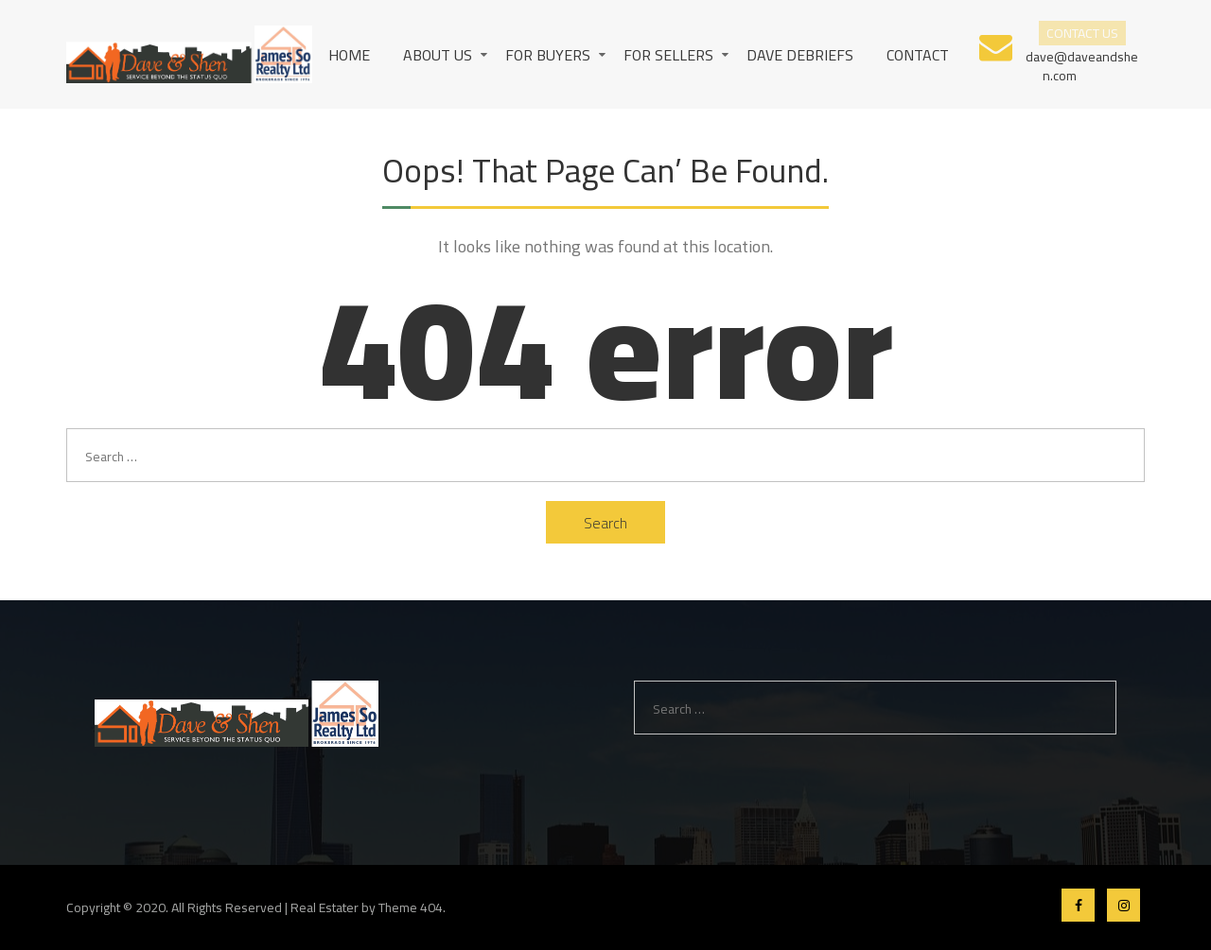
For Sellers (668, 54)
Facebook (1078, 905)
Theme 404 (410, 907)
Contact (917, 54)
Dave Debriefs (799, 54)
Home (349, 54)
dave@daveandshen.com (1082, 64)
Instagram (1123, 905)
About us (437, 54)
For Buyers (547, 54)
